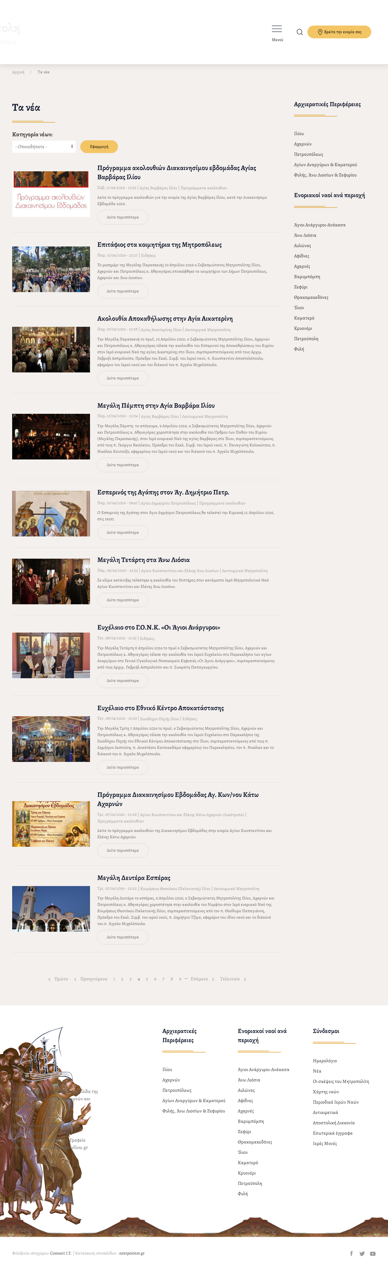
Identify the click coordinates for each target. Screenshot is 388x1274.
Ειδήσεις (148, 261)
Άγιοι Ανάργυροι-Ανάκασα (320, 230)
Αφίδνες (301, 261)
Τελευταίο (233, 984)
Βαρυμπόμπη (307, 281)
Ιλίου (299, 138)
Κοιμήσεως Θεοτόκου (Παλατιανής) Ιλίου (175, 894)
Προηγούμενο (90, 984)
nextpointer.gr (131, 1258)
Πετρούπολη (306, 343)
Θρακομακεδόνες (311, 302)
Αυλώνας (302, 250)
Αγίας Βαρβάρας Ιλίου (158, 193)
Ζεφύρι (300, 292)
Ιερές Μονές (325, 1148)
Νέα (317, 1076)
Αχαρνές (302, 271)
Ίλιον (299, 312)
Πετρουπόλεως (308, 159)
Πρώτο (58, 984)
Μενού (277, 40)
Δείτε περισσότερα (123, 222)
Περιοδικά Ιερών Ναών (336, 1107)
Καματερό (304, 323)
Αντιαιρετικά (325, 1117)
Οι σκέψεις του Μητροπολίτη (341, 1086)
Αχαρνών (303, 149)
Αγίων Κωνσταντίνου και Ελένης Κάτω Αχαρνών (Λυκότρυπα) (192, 820)
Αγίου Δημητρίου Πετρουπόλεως (168, 508)
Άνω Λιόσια (305, 240)
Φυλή (299, 354)
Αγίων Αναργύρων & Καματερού (325, 169)
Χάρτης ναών (326, 1097)
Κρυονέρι (303, 333)
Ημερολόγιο (325, 1066)
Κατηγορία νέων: (32, 139)
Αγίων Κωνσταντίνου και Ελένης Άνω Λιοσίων (180, 576)
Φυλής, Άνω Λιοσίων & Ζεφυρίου (325, 180)
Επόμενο (202, 984)
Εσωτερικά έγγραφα (333, 1138)
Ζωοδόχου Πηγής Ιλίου (159, 724)
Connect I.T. (61, 1258)
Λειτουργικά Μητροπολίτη (207, 335)
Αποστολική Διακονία (334, 1128)
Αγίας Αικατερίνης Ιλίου (161, 335)
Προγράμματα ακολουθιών (204, 193)
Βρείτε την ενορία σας (339, 32)
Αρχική (18, 77)
